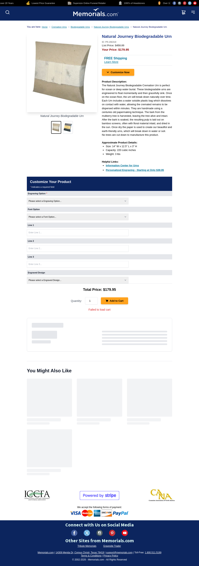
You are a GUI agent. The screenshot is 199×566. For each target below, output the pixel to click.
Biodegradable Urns (80, 27)
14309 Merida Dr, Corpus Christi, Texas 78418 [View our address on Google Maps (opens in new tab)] (80, 552)
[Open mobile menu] (193, 12)
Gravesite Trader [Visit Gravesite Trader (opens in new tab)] (112, 546)
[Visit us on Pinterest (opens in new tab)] (184, 3)
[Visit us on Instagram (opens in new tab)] (179, 3)
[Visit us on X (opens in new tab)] (189, 3)
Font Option (34, 209)
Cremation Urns (59, 27)
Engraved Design (36, 272)
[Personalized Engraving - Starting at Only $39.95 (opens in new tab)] (135, 170)
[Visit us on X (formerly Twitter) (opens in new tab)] (87, 533)
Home (45, 27)
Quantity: (76, 300)
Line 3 (31, 257)
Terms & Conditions (91, 555)
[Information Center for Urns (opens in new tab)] (122, 165)
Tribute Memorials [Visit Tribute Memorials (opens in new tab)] (86, 546)
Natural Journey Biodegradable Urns (111, 27)
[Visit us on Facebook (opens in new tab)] (174, 3)
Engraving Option (37, 193)
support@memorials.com (119, 552)
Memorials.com (46, 552)
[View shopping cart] (183, 12)
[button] (56, 127)
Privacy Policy (110, 555)
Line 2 (31, 241)
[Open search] (7, 12)
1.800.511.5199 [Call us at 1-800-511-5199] (153, 552)
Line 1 (31, 225)
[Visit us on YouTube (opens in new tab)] (195, 3)
